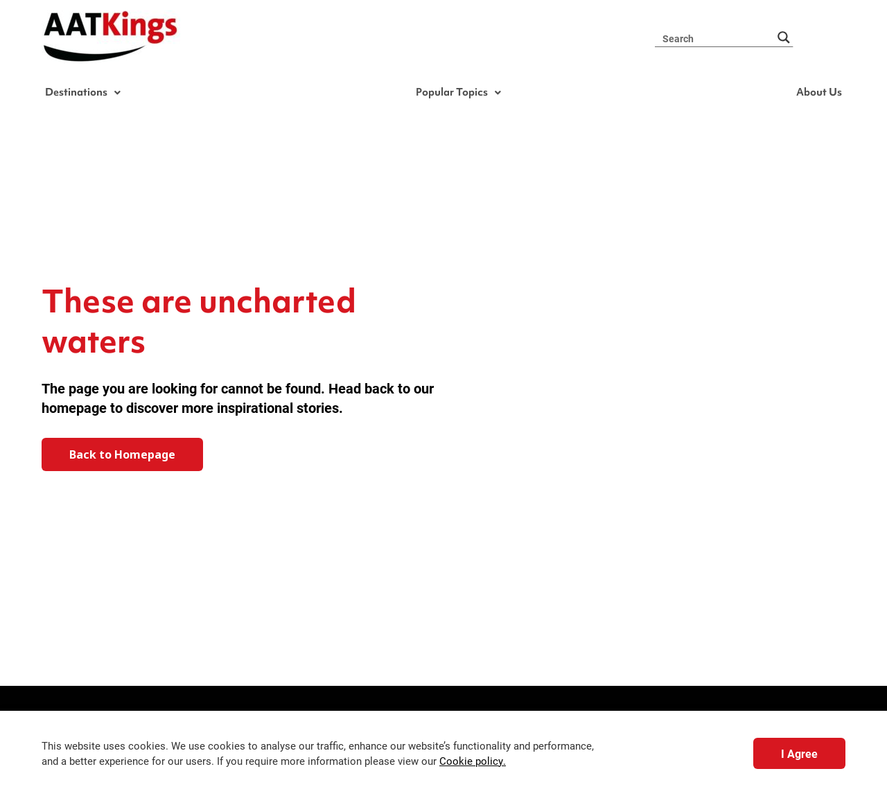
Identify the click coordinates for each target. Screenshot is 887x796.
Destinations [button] (88, 93)
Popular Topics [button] (460, 93)
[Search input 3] (716, 37)
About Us (815, 93)
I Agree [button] (799, 753)
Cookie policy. (472, 761)
